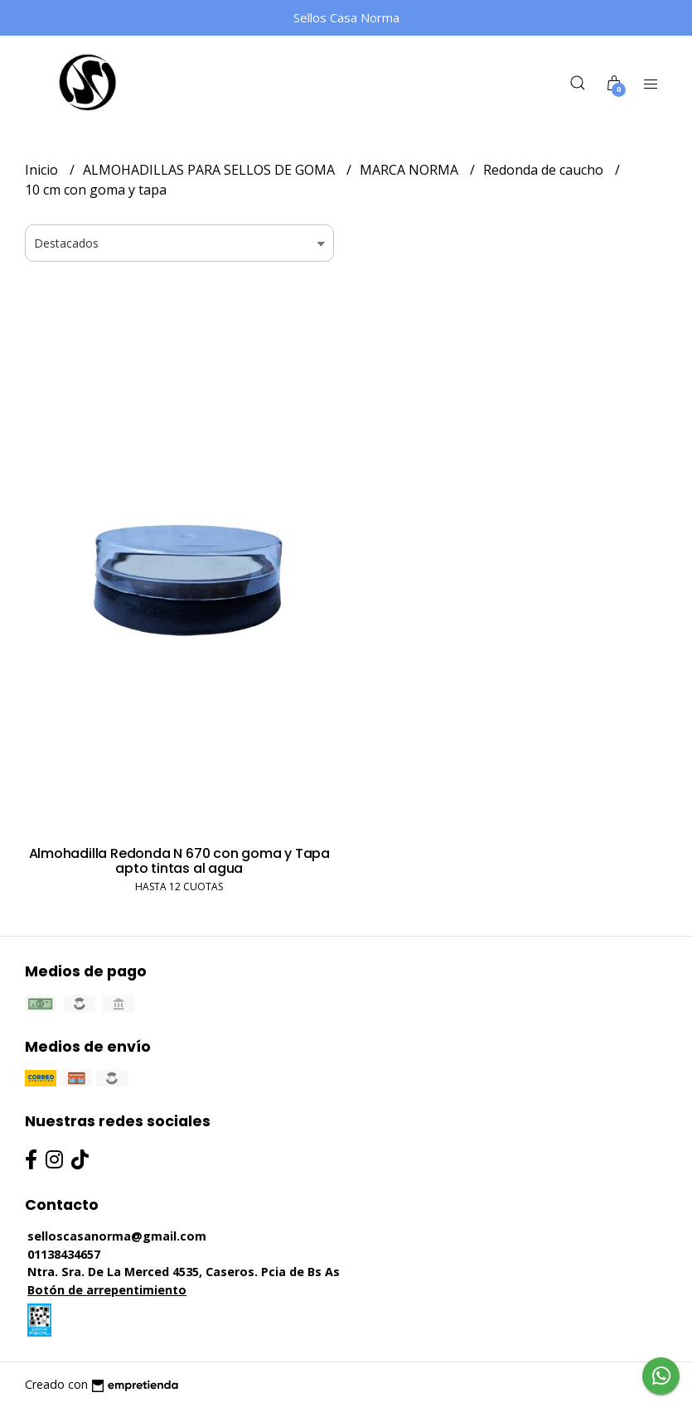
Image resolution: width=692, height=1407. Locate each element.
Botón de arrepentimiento (106, 1290)
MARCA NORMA (411, 170)
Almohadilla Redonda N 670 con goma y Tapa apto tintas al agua (179, 861)
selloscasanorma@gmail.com (116, 1236)
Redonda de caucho (545, 170)
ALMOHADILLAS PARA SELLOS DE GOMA (210, 170)
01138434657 (63, 1254)
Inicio (43, 170)
